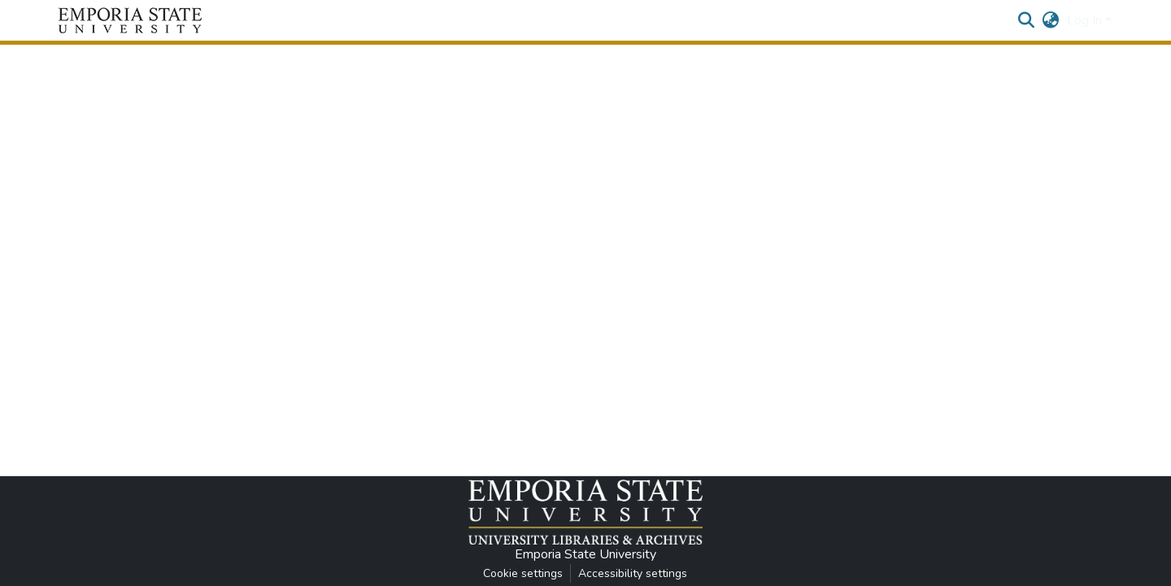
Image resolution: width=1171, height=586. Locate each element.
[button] (130, 20)
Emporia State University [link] (585, 554)
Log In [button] (1086, 20)
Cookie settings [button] (523, 573)
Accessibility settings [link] (632, 573)
